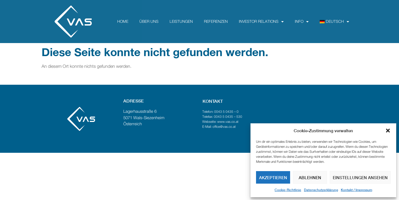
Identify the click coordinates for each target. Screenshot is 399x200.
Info (302, 21)
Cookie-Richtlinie (288, 190)
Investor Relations (261, 21)
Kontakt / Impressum (356, 190)
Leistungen (181, 22)
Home (122, 22)
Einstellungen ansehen (360, 177)
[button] (388, 130)
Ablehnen (310, 177)
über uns (148, 22)
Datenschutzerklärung (321, 190)
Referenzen (216, 22)
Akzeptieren (273, 177)
